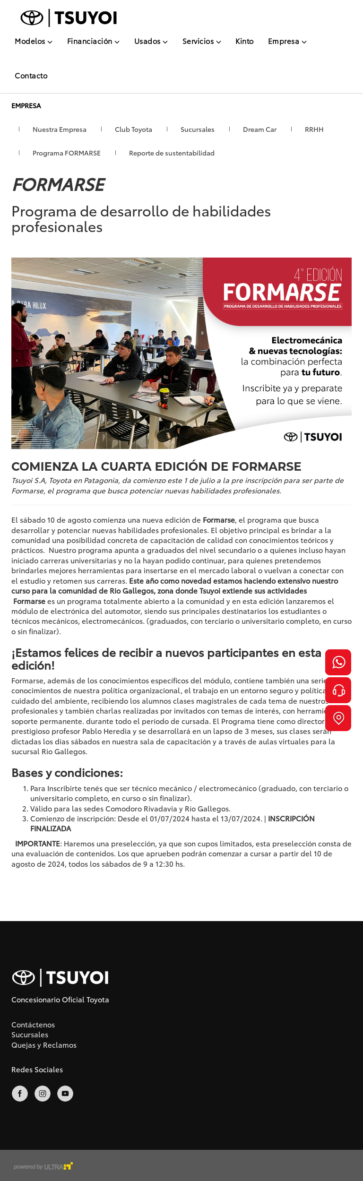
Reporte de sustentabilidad (172, 152)
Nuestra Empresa (59, 129)
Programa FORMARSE (67, 152)
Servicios (202, 40)
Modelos (34, 40)
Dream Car (260, 129)
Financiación (93, 40)
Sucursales (198, 129)
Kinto (244, 40)
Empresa (287, 40)
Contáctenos (33, 1024)
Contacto (31, 75)
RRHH (314, 129)
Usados (151, 40)
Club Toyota (133, 129)
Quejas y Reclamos (44, 1044)
